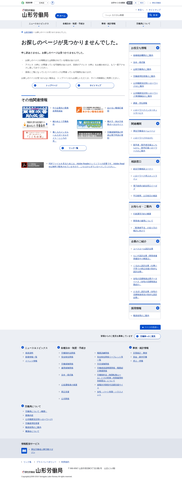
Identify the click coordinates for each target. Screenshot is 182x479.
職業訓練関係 (103, 352)
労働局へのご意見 (147, 336)
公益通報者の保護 (69, 384)
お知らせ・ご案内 (145, 206)
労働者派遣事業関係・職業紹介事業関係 (110, 368)
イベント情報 (31, 360)
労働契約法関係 (68, 352)
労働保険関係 (67, 363)
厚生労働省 (156, 3)
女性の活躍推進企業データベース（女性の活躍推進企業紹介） (145, 282)
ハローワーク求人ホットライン (145, 177)
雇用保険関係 (67, 367)
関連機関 (145, 123)
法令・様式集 (139, 62)
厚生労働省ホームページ (144, 131)
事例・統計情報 (141, 347)
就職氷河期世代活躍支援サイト (110, 385)
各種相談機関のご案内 (143, 55)
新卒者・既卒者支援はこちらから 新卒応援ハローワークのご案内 (145, 148)
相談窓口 (145, 161)
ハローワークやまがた (143, 138)
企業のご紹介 (145, 241)
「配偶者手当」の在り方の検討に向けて (145, 229)
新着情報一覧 (31, 356)
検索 (155, 15)
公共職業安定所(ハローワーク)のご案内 (145, 84)
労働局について (33, 405)
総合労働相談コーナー (143, 169)
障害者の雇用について (143, 221)
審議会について (32, 430)
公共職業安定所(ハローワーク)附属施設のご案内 (145, 94)
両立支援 (65, 391)
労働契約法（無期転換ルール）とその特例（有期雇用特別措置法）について (110, 377)
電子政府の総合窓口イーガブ (145, 187)
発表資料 (29, 352)
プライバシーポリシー (46, 461)
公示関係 (65, 398)
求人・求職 (138, 360)
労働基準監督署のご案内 (144, 76)
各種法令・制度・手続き (73, 347)
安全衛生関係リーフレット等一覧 (110, 357)
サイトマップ (155, 10)
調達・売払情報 (140, 103)
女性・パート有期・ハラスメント (110, 392)
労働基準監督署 (32, 422)
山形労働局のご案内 (142, 69)
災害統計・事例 (140, 352)
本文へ (141, 10)
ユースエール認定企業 (143, 249)
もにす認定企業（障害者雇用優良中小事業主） (145, 257)
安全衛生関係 (67, 356)
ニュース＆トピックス (36, 347)
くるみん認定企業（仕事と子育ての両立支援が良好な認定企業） (145, 269)
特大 (142, 3)
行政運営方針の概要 (142, 214)
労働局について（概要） (36, 410)
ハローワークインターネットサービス (145, 111)
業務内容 (29, 414)
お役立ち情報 (145, 47)
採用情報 (145, 308)
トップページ (51, 85)
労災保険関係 (103, 363)
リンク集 (27, 461)
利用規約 (65, 461)
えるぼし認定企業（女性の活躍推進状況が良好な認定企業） (145, 295)
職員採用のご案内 (141, 316)
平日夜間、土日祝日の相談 (145, 196)
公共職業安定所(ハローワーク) (38, 418)
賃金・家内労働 (140, 356)
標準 (129, 3)
